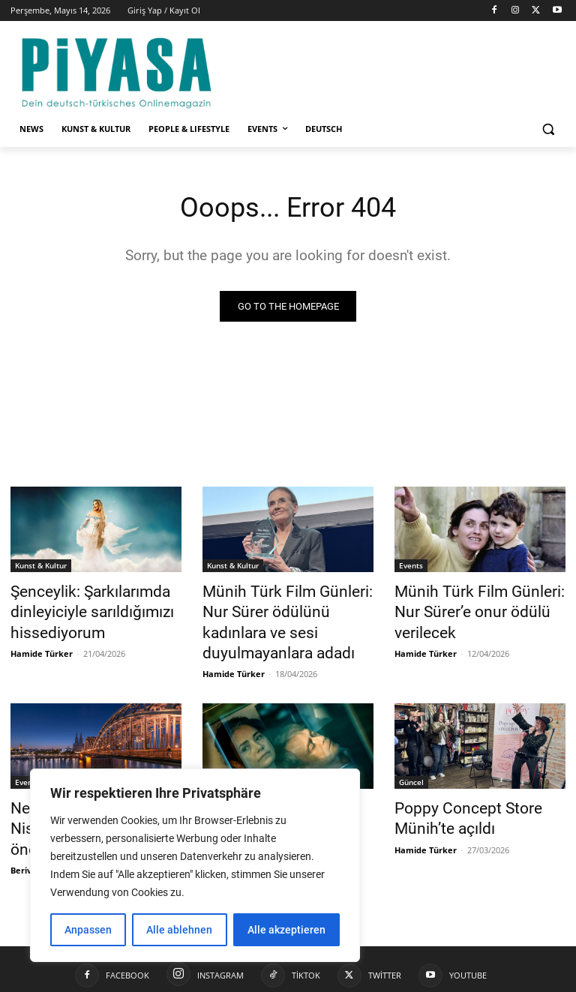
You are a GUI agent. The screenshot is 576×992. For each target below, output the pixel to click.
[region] (195, 865)
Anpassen (88, 930)
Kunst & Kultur (41, 567)
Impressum (352, 978)
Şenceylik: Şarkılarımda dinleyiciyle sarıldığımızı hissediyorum (76, 608)
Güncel (219, 752)
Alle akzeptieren (287, 930)
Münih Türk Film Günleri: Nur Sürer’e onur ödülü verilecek (473, 600)
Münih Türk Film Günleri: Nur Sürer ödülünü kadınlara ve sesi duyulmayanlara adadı (281, 608)
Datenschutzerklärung (483, 978)
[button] (548, 129)
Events (411, 567)
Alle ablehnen (179, 930)
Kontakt (406, 978)
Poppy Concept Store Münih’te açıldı (455, 785)
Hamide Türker (41, 643)
